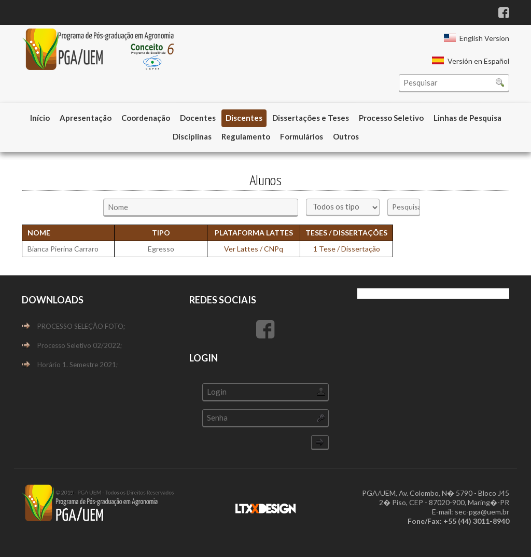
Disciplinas (192, 136)
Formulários (301, 136)
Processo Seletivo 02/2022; (79, 345)
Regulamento (245, 136)
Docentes (198, 117)
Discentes (244, 117)
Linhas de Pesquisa (467, 117)
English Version (484, 38)
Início (40, 117)
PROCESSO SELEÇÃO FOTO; (81, 326)
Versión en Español (478, 61)
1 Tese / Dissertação (346, 248)
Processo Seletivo (391, 117)
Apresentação (85, 117)
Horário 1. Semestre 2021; (77, 364)
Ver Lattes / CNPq (253, 248)
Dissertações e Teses (310, 117)
